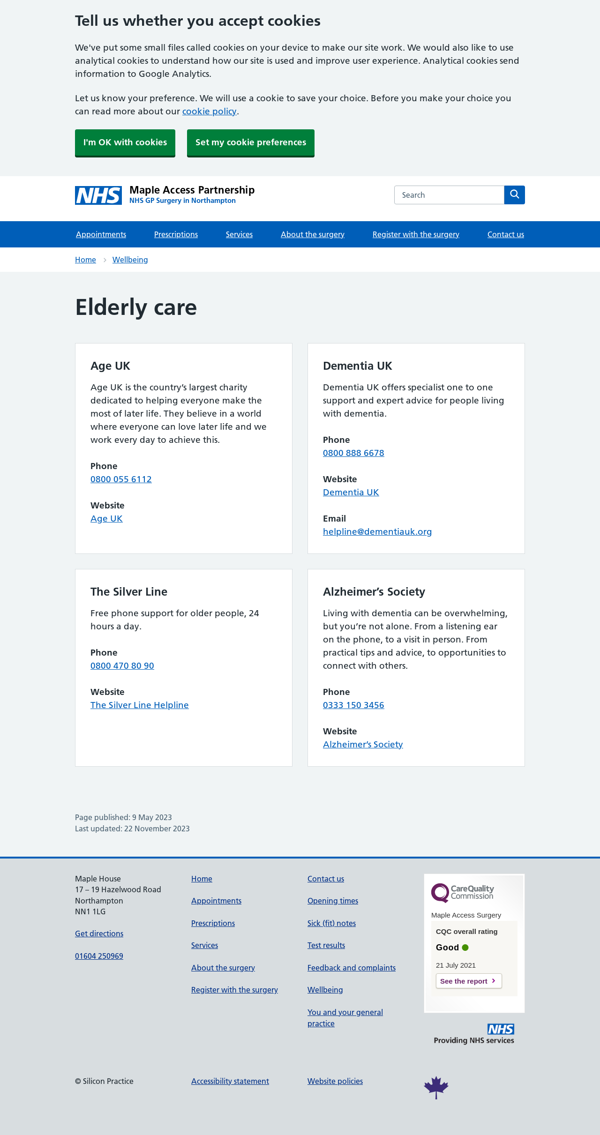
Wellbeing (130, 259)
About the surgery (313, 234)
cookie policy (209, 111)
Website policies (335, 1081)
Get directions (99, 933)
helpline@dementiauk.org (377, 531)
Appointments (101, 234)
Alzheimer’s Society (363, 744)
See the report (464, 981)
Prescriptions (176, 234)
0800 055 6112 (121, 479)
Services (239, 234)
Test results (326, 945)
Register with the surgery (416, 234)
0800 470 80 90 (122, 665)
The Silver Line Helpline (139, 705)
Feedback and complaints (352, 967)
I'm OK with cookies (125, 142)
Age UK (106, 518)
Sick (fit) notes (332, 923)
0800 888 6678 (353, 453)
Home (85, 259)
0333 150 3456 (353, 705)
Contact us (506, 234)
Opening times (333, 900)
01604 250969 (99, 956)
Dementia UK (351, 492)
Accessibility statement (230, 1081)
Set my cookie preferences (250, 142)
